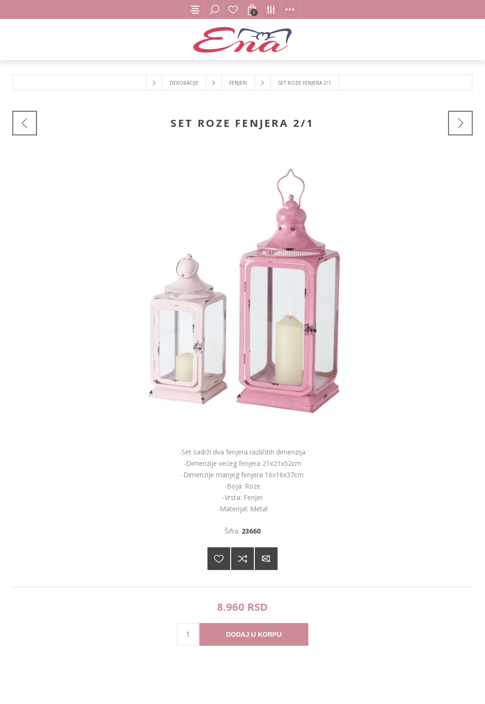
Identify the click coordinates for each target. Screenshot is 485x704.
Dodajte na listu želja (218, 558)
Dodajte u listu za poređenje (242, 558)
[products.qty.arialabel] (188, 634)
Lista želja (233, 9)
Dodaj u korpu (253, 634)
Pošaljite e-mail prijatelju (266, 558)
